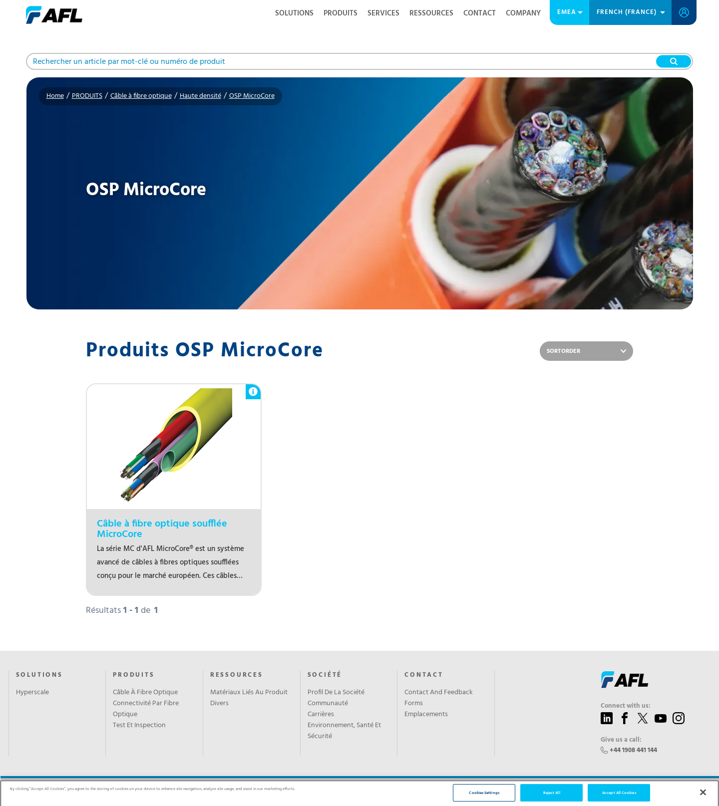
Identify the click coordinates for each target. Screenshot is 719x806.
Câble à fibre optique (141, 96)
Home (55, 96)
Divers (219, 703)
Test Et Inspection (139, 725)
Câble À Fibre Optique (145, 692)
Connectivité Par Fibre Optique (146, 709)
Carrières (321, 714)
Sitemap (204, 792)
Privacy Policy (170, 792)
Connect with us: (626, 706)
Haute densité (200, 96)
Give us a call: (621, 740)
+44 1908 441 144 (633, 750)
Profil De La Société (336, 692)
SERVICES (383, 13)
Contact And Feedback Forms (438, 698)
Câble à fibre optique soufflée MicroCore (162, 529)
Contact (479, 13)
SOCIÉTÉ (325, 675)
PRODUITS (341, 13)
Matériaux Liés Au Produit (249, 692)
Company (523, 13)
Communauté (328, 703)
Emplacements (426, 714)
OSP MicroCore (252, 96)
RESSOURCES (431, 13)
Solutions (294, 13)
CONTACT (423, 675)
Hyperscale (32, 692)
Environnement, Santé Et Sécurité (344, 731)
